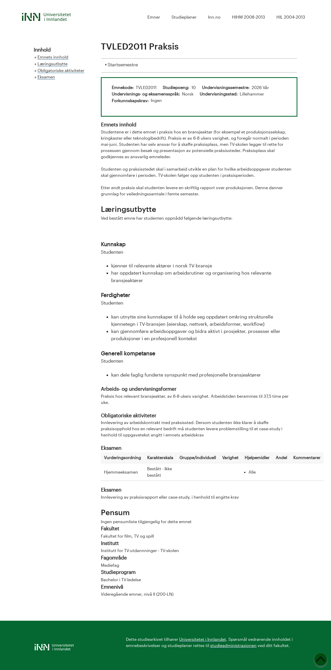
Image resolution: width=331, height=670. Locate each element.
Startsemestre (123, 64)
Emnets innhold (52, 56)
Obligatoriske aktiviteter (60, 70)
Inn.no (214, 16)
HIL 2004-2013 (290, 16)
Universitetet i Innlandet (202, 639)
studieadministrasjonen (233, 645)
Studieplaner (184, 16)
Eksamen (46, 76)
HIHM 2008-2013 (248, 16)
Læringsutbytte (52, 63)
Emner (153, 16)
